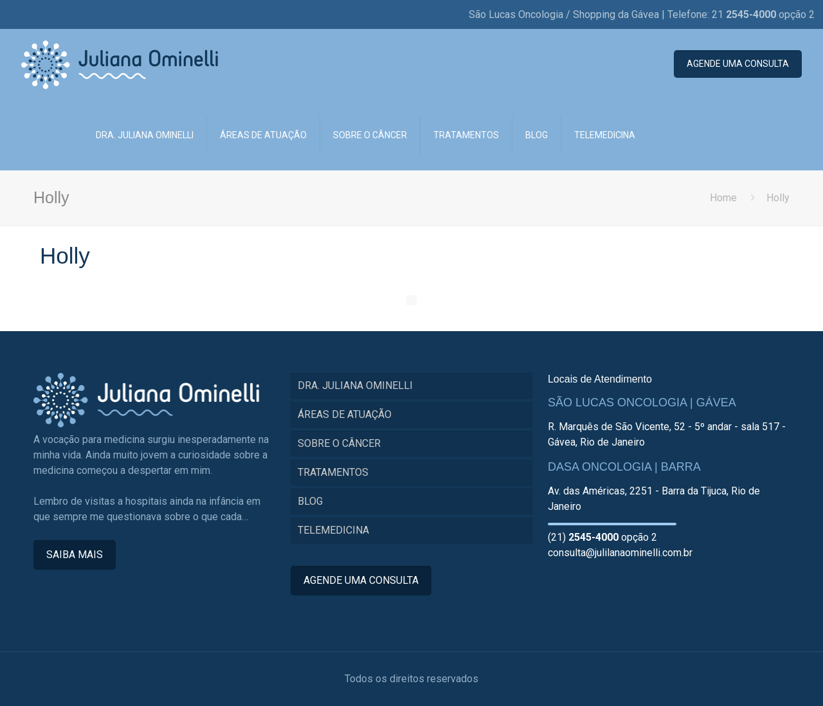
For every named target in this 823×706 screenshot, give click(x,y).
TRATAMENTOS (333, 472)
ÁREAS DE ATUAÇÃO (345, 414)
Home (723, 198)
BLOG (310, 501)
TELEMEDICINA (333, 530)
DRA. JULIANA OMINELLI (355, 385)
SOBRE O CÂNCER (339, 443)
